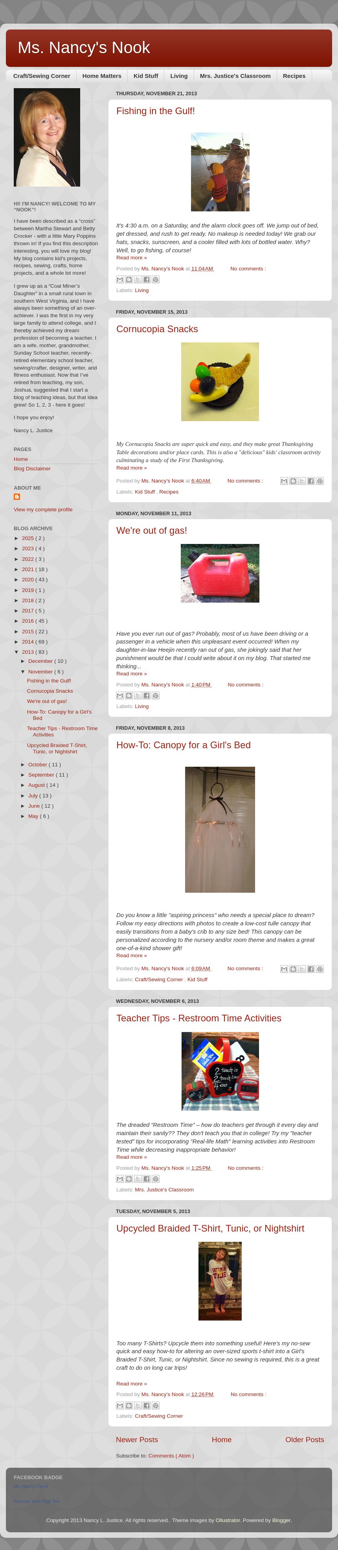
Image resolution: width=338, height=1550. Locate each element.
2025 (28, 538)
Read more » (131, 258)
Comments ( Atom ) (171, 1456)
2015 (28, 631)
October (38, 765)
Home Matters (102, 75)
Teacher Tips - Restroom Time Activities (198, 1018)
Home (221, 1439)
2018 (28, 600)
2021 (28, 569)
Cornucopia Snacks (157, 329)
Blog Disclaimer (32, 469)
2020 (28, 580)
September (42, 775)
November (41, 672)
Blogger (281, 1520)
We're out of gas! (151, 530)
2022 (28, 559)
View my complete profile (43, 509)
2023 (28, 548)
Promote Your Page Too (36, 1501)
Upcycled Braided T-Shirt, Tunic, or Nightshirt (210, 1228)
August (37, 785)
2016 (28, 621)
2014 (28, 642)
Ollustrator (228, 1520)
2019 (28, 590)
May (34, 816)
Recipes (294, 75)
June (34, 806)
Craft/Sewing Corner (41, 75)
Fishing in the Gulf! (155, 110)
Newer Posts (137, 1439)
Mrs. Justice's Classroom (235, 75)
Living (178, 75)
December (41, 661)
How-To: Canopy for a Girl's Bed (183, 745)
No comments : (248, 269)
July (33, 796)
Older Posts (304, 1439)
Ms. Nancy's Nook (84, 47)
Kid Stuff (146, 75)
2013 (28, 652)
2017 (28, 611)
